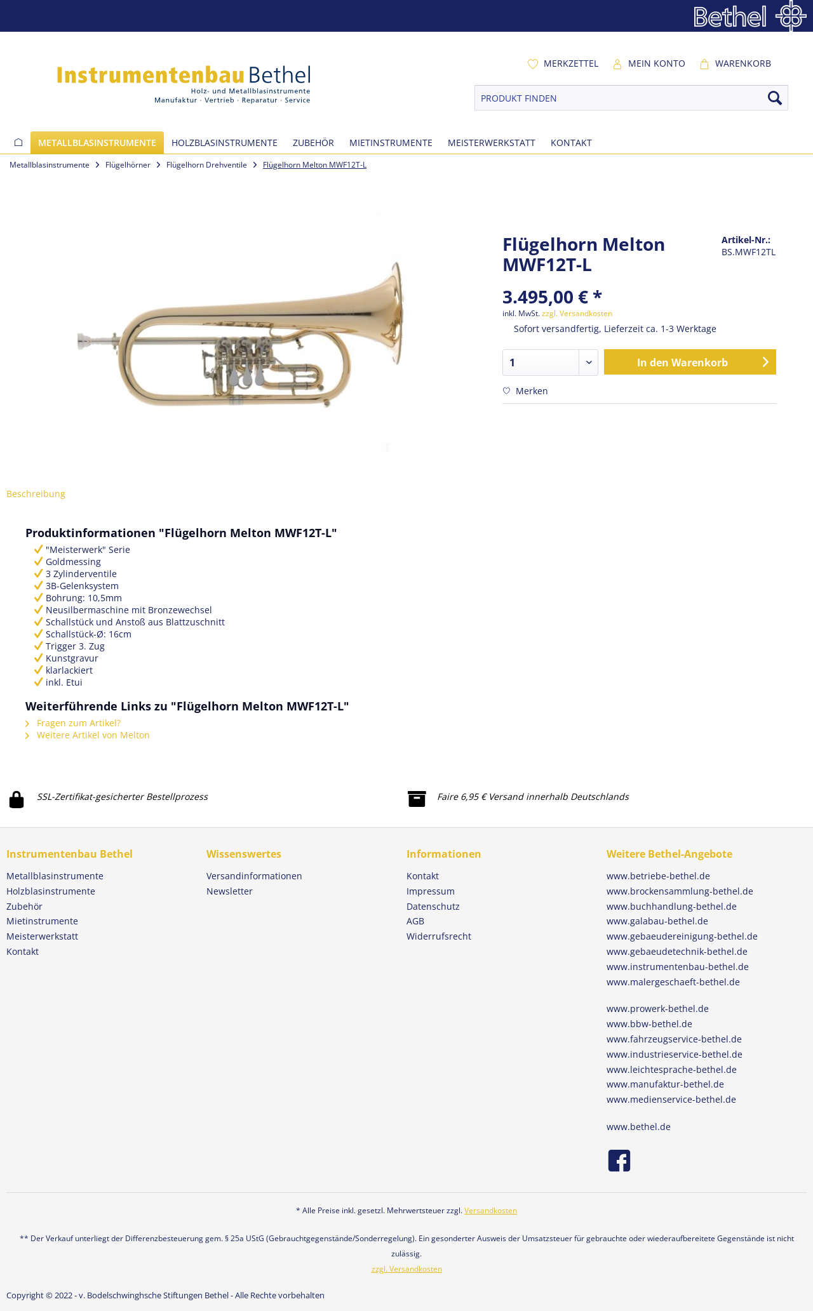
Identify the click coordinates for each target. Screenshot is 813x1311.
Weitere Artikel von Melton (87, 735)
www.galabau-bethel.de (657, 921)
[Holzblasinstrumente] (224, 142)
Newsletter (229, 891)
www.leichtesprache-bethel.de (672, 1069)
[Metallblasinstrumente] (97, 142)
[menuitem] (562, 63)
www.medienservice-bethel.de (671, 1099)
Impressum (430, 891)
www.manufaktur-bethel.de (665, 1084)
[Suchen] (775, 97)
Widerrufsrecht (438, 936)
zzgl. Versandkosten (577, 313)
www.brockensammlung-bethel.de (680, 891)
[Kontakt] (571, 142)
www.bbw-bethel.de (649, 1024)
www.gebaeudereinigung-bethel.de (682, 936)
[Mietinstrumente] (391, 142)
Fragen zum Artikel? (73, 723)
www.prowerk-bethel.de (658, 1008)
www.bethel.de (639, 1127)
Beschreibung (35, 494)
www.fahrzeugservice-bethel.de (674, 1039)
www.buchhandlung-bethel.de (672, 906)
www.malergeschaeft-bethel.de (673, 982)
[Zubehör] (313, 142)
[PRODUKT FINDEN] (631, 97)
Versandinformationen (254, 876)
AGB (415, 921)
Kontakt (422, 876)
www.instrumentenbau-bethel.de (678, 967)
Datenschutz (433, 906)
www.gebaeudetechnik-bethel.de (677, 951)
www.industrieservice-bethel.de (674, 1054)
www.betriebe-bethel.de (658, 876)
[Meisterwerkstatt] (491, 142)
